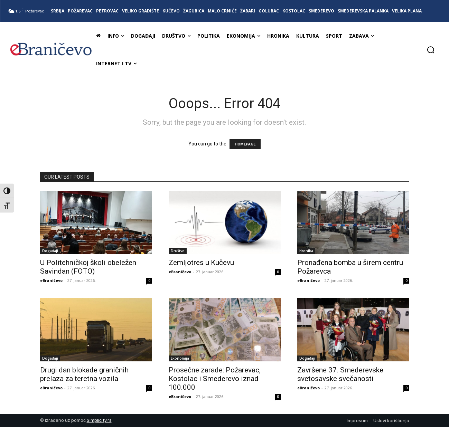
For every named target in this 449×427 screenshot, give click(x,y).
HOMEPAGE (245, 144)
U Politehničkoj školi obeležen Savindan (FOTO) (88, 266)
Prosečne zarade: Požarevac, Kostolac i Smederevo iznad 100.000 (215, 378)
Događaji (50, 250)
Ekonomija (180, 358)
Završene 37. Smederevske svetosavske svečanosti (340, 374)
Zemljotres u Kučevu (201, 262)
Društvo (178, 250)
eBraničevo (51, 280)
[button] (431, 50)
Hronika (306, 250)
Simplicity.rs (99, 420)
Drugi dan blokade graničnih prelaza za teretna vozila (84, 374)
